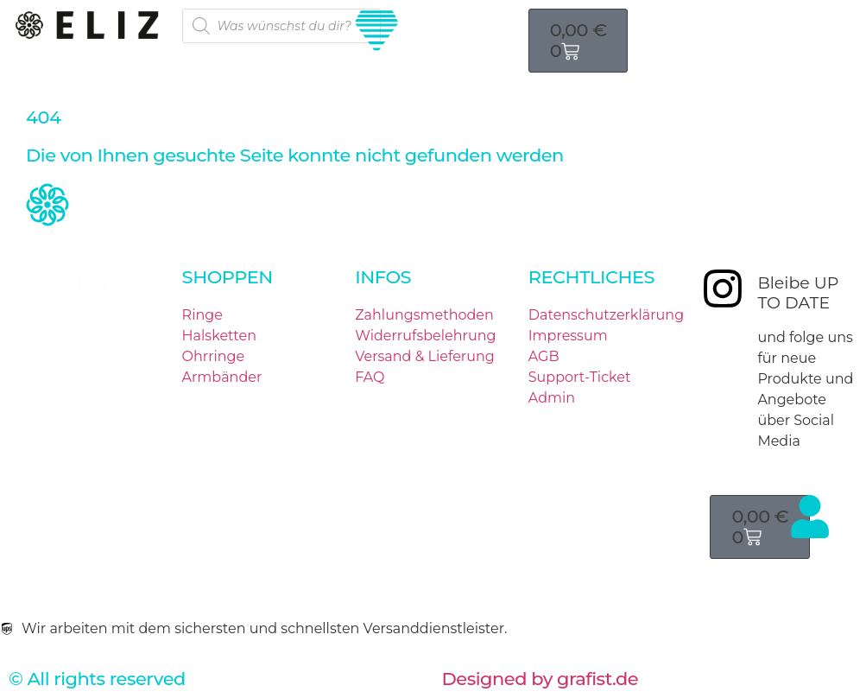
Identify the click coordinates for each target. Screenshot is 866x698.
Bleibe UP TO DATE (797, 293)
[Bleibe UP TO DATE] (722, 288)
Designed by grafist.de (540, 678)
